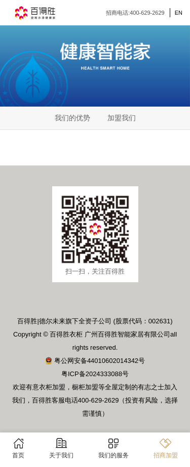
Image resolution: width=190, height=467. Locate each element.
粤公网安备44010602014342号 (95, 361)
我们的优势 (72, 118)
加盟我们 (121, 118)
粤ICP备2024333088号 (95, 374)
